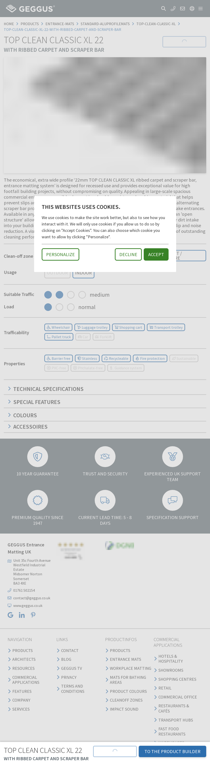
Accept (156, 254)
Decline (128, 254)
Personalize (60, 254)
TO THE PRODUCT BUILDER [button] (172, 751)
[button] (115, 751)
